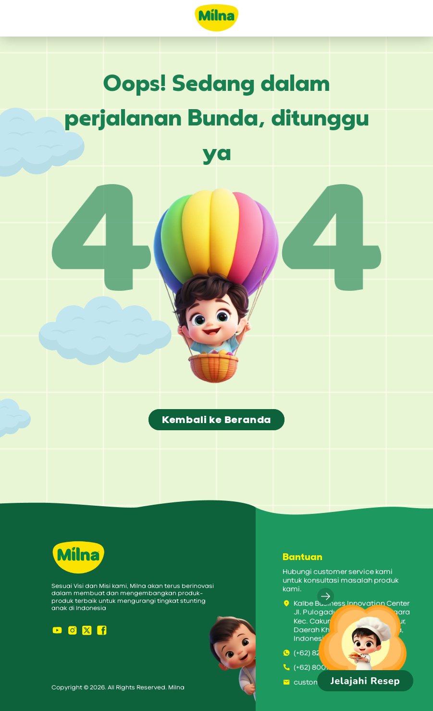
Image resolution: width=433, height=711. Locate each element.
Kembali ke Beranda (216, 419)
